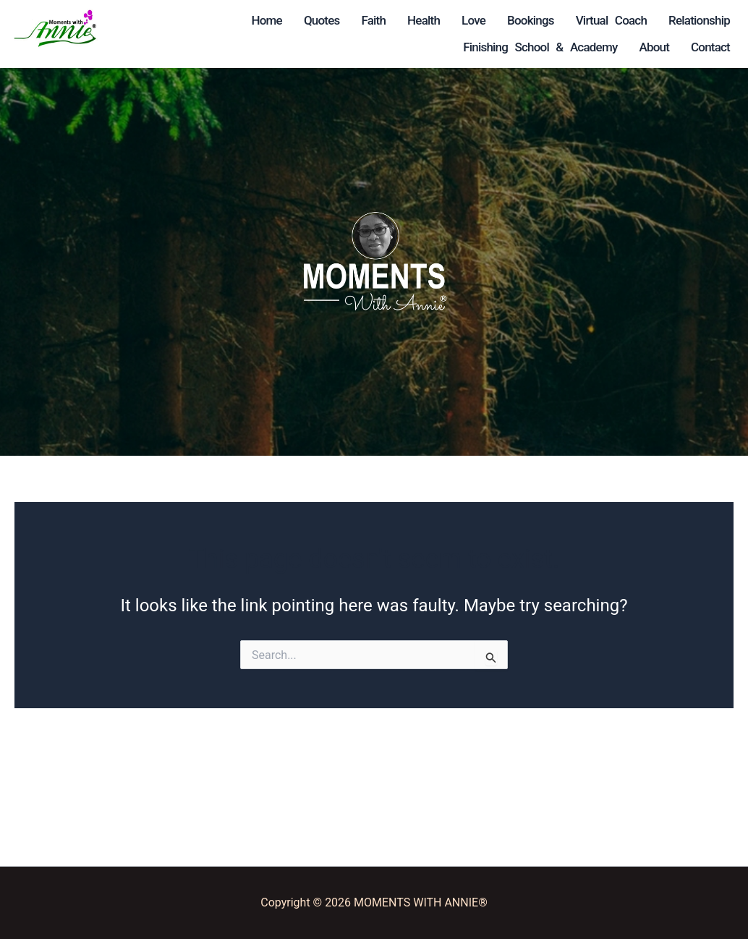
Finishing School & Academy (245, 100)
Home (148, 20)
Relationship (291, 74)
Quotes (204, 20)
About (246, 127)
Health (305, 20)
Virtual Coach (285, 47)
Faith (255, 20)
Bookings (205, 47)
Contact (302, 127)
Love (149, 47)
